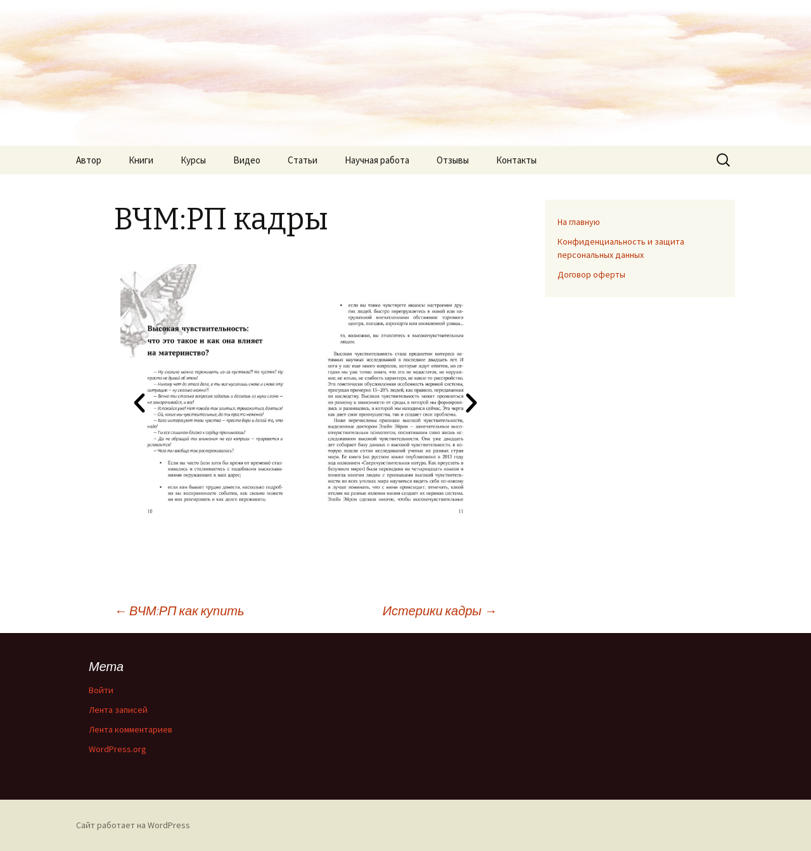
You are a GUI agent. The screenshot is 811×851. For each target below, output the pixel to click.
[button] (139, 403)
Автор (88, 160)
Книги (141, 160)
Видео (246, 160)
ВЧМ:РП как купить (179, 610)
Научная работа (377, 160)
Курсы (193, 160)
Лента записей (118, 709)
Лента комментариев (130, 729)
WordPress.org (117, 749)
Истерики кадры (440, 610)
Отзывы (453, 160)
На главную (579, 221)
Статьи (302, 160)
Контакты (516, 160)
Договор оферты (591, 274)
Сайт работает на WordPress (133, 825)
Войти (101, 690)
